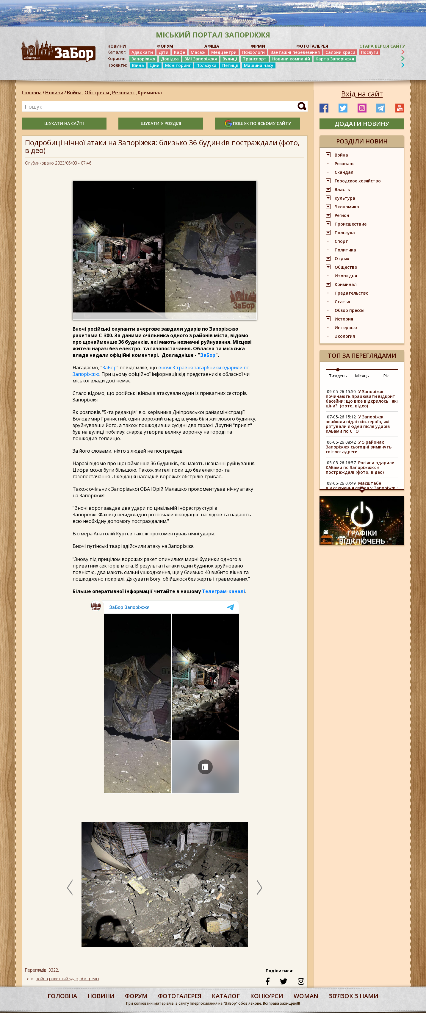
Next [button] (259, 887)
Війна (138, 65)
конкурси (266, 996)
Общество (346, 267)
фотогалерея (179, 996)
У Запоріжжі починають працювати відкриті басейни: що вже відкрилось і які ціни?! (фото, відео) (362, 399)
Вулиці (230, 59)
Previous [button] (70, 887)
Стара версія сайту (382, 46)
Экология (345, 336)
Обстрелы (98, 92)
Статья (342, 301)
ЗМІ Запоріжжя (200, 59)
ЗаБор (207, 355)
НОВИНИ (116, 46)
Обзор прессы (349, 310)
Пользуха (206, 65)
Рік (386, 376)
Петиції (230, 65)
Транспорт (255, 59)
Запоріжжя (143, 59)
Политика (345, 250)
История (344, 319)
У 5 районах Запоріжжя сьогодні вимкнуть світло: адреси (358, 446)
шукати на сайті (64, 123)
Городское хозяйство (358, 181)
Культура (345, 198)
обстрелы (89, 978)
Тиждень (338, 376)
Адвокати (142, 52)
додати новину (362, 124)
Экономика (347, 207)
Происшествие (351, 224)
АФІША (211, 46)
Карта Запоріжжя (335, 59)
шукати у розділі (161, 123)
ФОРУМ (165, 46)
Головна (32, 92)
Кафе (179, 52)
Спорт (341, 241)
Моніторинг (178, 65)
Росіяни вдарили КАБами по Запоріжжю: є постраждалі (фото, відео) (360, 467)
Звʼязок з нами (353, 996)
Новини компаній (291, 59)
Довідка (170, 59)
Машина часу (258, 65)
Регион (342, 215)
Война (75, 92)
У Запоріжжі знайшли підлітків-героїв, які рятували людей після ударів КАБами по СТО (358, 424)
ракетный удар (63, 978)
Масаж (198, 52)
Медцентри (224, 52)
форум (136, 996)
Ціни (154, 65)
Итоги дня (346, 276)
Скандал (344, 172)
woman (306, 996)
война (42, 978)
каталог (226, 996)
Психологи (253, 52)
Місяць (362, 376)
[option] (165, 887)
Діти (163, 52)
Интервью (346, 327)
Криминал (150, 92)
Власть (342, 189)
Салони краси (340, 52)
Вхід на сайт (362, 94)
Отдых (342, 258)
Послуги (369, 52)
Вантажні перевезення (295, 52)
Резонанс (125, 92)
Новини (54, 92)
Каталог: (116, 52)
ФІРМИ (257, 46)
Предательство (352, 293)
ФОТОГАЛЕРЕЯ (312, 46)
